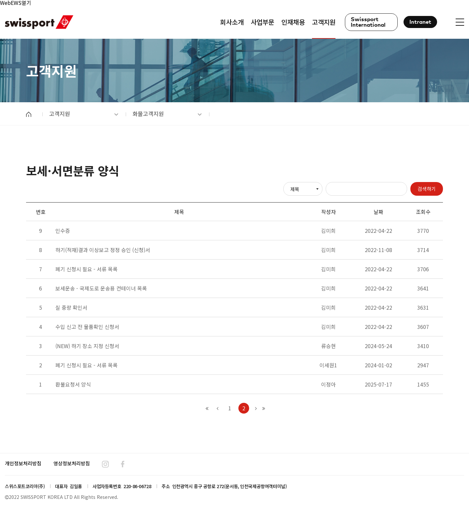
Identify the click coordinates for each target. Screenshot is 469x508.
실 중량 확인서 (71, 307)
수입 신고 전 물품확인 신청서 (87, 326)
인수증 (62, 230)
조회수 (423, 212)
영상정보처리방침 (71, 463)
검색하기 (427, 188)
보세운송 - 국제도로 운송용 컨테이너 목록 (101, 288)
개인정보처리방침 (23, 463)
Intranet (420, 22)
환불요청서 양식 (73, 384)
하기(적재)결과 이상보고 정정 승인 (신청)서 (102, 249)
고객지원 (83, 113)
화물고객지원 (167, 113)
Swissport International (368, 22)
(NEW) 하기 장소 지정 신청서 (87, 345)
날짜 (378, 212)
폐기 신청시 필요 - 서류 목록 (86, 269)
